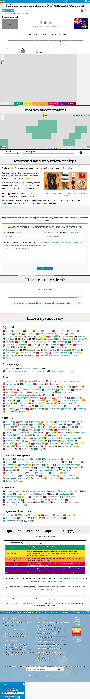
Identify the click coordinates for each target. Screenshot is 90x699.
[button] (2, 56)
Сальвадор (56, 473)
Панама (29, 473)
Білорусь (73, 424)
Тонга (36, 502)
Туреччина (37, 408)
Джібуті (69, 333)
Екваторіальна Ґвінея (13, 336)
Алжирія (17, 331)
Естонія (68, 427)
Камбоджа (78, 389)
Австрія (47, 421)
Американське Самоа (36, 491)
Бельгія (22, 424)
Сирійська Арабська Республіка (49, 406)
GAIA (32, 185)
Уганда (42, 355)
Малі (41, 344)
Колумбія (9, 518)
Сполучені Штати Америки (16, 478)
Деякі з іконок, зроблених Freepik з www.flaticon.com (49, 649)
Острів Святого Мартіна (13, 473)
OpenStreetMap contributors (67, 148)
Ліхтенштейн (62, 430)
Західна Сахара (66, 336)
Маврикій (60, 342)
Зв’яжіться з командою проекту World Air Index (17, 623)
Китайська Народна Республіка (42, 392)
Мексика (9, 470)
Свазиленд (42, 353)
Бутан (65, 387)
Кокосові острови (66, 392)
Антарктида (9, 368)
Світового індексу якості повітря (57, 600)
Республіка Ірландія (70, 438)
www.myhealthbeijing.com (44, 589)
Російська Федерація (36, 441)
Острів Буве (48, 368)
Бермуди (7, 462)
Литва (30, 430)
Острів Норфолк (68, 497)
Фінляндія (36, 446)
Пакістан (34, 403)
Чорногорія (10, 449)
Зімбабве (79, 336)
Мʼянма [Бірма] (61, 398)
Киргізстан (20, 392)
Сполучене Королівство (57, 443)
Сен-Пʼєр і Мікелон (28, 475)
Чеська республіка (68, 446)
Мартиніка (76, 467)
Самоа (69, 499)
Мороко (66, 344)
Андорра (9, 424)
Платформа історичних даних (14, 654)
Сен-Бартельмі (10, 476)
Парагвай (23, 518)
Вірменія (9, 389)
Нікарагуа (64, 470)
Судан (16, 355)
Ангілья (7, 459)
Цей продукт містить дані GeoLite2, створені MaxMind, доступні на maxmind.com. (51, 628)
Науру (51, 494)
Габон (80, 331)
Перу (36, 518)
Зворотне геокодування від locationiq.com (51, 652)
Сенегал (76, 352)
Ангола (27, 331)
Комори (48, 339)
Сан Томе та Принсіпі (25, 353)
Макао (76, 398)
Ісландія (9, 421)
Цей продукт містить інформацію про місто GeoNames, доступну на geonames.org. (51, 632)
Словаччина (22, 443)
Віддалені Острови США (68, 491)
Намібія (77, 344)
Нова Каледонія (12, 497)
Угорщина (77, 443)
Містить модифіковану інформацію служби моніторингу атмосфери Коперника (51, 644)
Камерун (24, 339)
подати (61, 669)
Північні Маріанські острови (34, 499)
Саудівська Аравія (11, 406)
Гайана (57, 515)
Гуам (83, 491)
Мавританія (74, 342)
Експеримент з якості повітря (14, 635)
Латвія (19, 430)
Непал (51, 400)
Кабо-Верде (10, 339)
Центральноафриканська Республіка (64, 355)
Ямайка (7, 481)
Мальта (51, 432)
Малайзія (9, 400)
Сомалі (7, 355)
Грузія (35, 389)
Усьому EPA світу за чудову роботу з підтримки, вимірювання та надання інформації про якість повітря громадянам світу (53, 623)
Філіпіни (79, 408)
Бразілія (34, 515)
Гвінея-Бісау (28, 333)
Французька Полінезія (13, 505)
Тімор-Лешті (57, 502)
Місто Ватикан (78, 433)
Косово (79, 427)
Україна (9, 446)
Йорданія (48, 389)
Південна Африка (12, 350)
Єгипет (7, 331)
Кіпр (7, 430)
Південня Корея (67, 403)
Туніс (31, 355)
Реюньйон (64, 350)
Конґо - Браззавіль (62, 339)
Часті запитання (10, 640)
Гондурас (24, 464)
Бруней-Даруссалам (48, 387)
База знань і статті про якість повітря (17, 633)
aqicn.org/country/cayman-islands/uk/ (18, 13)
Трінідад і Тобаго (69, 478)
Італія (34, 421)
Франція (22, 446)
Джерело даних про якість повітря (16, 644)
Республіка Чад (48, 350)
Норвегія (9, 435)
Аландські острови (62, 422)
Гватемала (10, 464)
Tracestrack (87, 148)
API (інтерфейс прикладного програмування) (19, 652)
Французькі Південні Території (60, 371)
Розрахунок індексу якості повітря (16, 646)
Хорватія (50, 446)
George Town (39, 52)
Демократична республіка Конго (50, 333)
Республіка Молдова (13, 441)
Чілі (29, 520)
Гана (16, 333)
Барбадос (66, 459)
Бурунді (71, 331)
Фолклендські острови (73, 518)
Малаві (32, 344)
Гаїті (64, 462)
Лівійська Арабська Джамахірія (38, 342)
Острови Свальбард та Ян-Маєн (62, 435)
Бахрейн (53, 384)
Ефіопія (39, 336)
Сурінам (47, 518)
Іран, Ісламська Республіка (69, 381)
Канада (27, 467)
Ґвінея (7, 358)
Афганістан (26, 384)
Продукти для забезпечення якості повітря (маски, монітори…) (17, 650)
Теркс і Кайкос (52, 478)
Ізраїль (17, 381)
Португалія (51, 438)
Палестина (49, 403)
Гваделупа (76, 462)
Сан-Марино (69, 441)
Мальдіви (24, 400)
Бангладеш (40, 384)
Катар (8, 392)
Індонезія (30, 381)
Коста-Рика (41, 467)
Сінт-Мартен (37, 478)
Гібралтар (33, 427)
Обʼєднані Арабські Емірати (71, 400)
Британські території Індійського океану (20, 387)
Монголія (38, 400)
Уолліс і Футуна (72, 502)
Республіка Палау (56, 499)
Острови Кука (35, 497)
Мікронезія (40, 494)
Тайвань (9, 408)
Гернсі (8, 427)
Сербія (8, 443)
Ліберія (19, 342)
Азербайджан (11, 384)
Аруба (35, 459)
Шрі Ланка (10, 411)
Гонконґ (23, 389)
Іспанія (22, 421)
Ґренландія (18, 481)
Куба (53, 467)
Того (24, 355)
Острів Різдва (20, 403)
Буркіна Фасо (59, 331)
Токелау (27, 502)
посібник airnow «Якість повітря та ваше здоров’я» (44, 581)
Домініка (47, 465)
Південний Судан (31, 350)
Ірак (52, 381)
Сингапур (27, 406)
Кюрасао (63, 467)
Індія (43, 381)
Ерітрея (28, 336)
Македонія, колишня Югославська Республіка (23, 432)
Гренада (36, 465)
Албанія (77, 422)
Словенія (37, 443)
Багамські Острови (51, 459)
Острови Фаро (9, 438)
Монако (64, 432)
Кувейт (48, 395)
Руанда (77, 350)
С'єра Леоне (9, 353)
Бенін (36, 331)
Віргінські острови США (50, 462)
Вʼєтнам (78, 387)
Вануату (52, 491)
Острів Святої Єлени (60, 347)
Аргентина (10, 515)
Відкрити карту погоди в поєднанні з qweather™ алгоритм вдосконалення (53, 636)
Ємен (6, 381)
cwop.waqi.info (50, 641)
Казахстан (63, 389)
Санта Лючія (70, 473)
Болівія (22, 515)
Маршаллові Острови (23, 494)
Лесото (8, 342)
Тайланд (22, 408)
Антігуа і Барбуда (21, 459)
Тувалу (45, 502)
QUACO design (42, 661)
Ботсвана (46, 331)
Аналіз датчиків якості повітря (15, 636)
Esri (6, 104)
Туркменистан (52, 409)
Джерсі (57, 427)
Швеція (40, 449)
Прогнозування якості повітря (14, 647)
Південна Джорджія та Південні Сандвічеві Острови (24, 371)
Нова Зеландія (64, 494)
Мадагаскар (9, 344)
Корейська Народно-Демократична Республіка (22, 395)
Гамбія (7, 333)
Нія (24, 497)
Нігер (6, 347)
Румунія (54, 441)
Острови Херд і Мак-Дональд (28, 368)
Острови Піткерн (51, 497)
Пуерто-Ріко (41, 473)
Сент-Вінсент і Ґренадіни (67, 476)
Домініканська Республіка (66, 464)
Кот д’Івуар (79, 339)
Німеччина (40, 435)
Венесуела (46, 515)
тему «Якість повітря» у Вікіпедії (71, 578)
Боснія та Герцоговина (54, 424)
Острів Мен (23, 438)
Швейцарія (25, 449)
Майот (21, 344)
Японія (23, 411)
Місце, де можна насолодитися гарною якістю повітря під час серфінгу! (52, 657)
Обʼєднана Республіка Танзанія (37, 347)
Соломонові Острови (12, 502)
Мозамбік (52, 344)
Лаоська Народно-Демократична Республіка (23, 398)
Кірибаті (7, 494)
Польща (36, 438)
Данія (46, 427)
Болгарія (35, 424)
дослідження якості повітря (14, 629)
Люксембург (45, 430)
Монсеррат (22, 470)
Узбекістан (66, 409)
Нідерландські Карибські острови (43, 470)
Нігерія (17, 347)
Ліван (47, 398)
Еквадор (69, 515)
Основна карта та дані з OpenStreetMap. (50, 654)
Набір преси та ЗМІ (11, 625)
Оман (8, 403)
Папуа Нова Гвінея (11, 499)
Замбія (52, 336)
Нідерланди (24, 435)
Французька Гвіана (13, 520)
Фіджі (28, 505)
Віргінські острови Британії (25, 462)
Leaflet (2, 103)
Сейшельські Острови (59, 353)
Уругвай (57, 518)
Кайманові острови (12, 467)
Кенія (37, 339)
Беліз (75, 459)
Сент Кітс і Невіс (47, 476)
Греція (20, 427)
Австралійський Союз (14, 491)
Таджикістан (72, 406)
